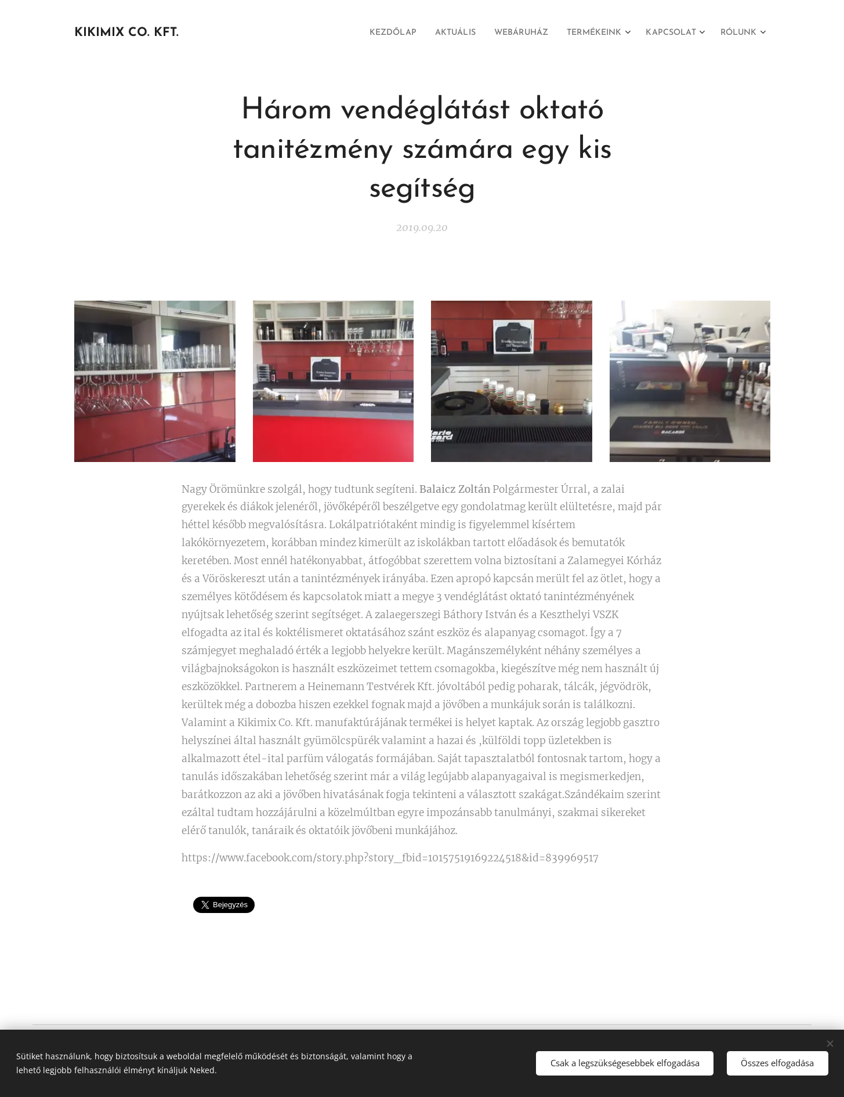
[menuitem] (361, 33)
